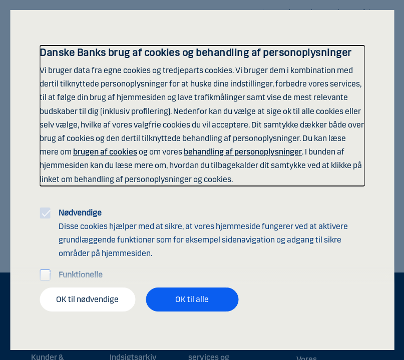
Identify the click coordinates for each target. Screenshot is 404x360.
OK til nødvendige (87, 299)
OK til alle (192, 299)
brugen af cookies (105, 151)
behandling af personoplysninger (243, 151)
